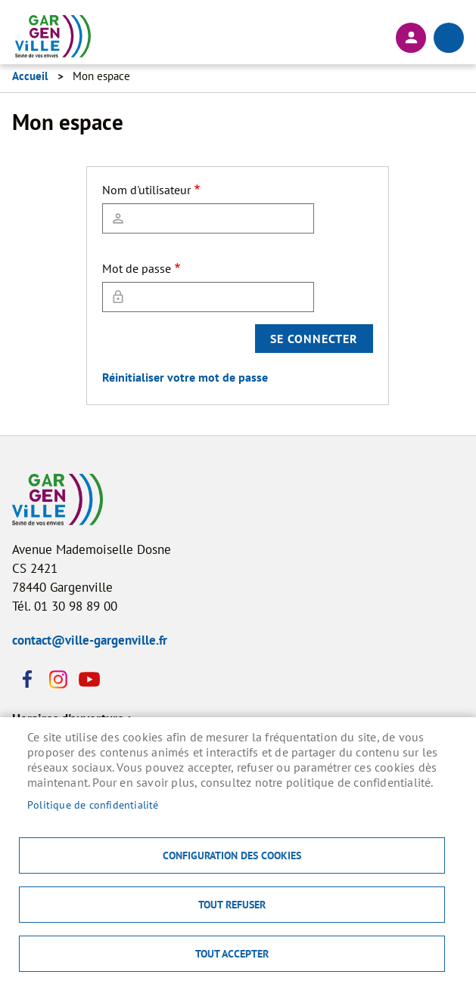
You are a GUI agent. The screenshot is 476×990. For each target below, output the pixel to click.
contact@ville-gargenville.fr (89, 640)
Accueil (30, 76)
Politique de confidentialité (93, 805)
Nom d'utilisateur (146, 189)
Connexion (411, 38)
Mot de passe (136, 268)
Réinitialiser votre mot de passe (185, 377)
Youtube (88, 679)
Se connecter (314, 338)
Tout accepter (232, 954)
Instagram (57, 679)
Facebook (27, 679)
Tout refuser (232, 904)
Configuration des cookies (232, 855)
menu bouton (449, 38)
